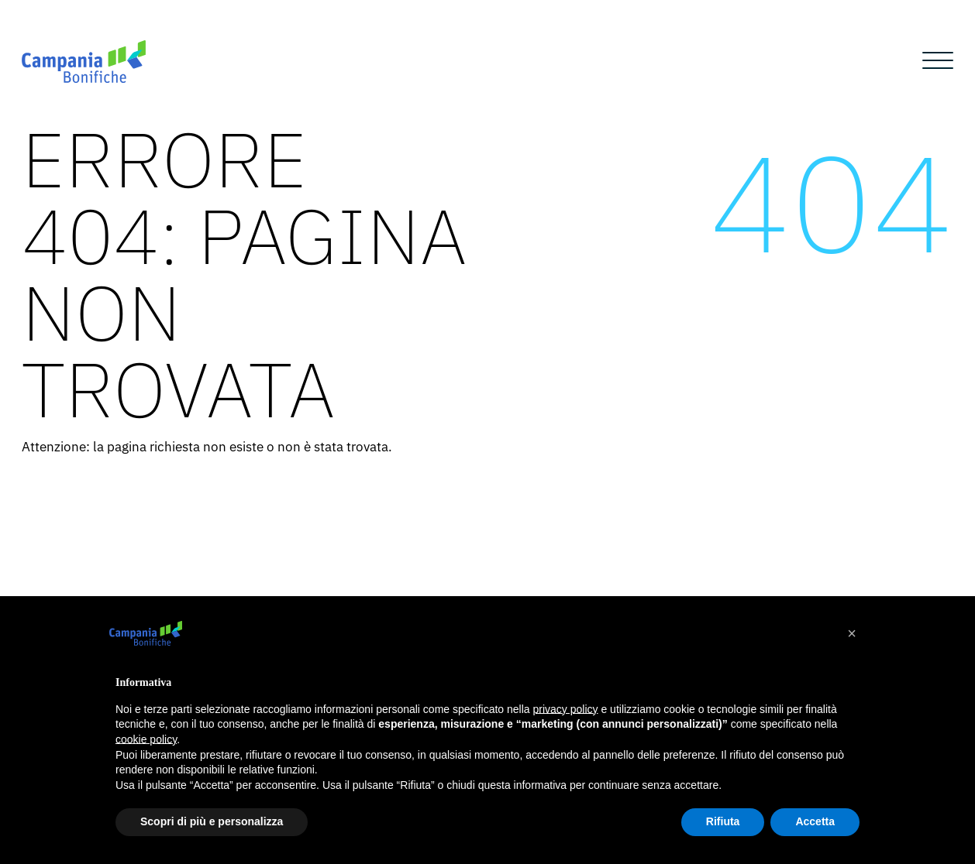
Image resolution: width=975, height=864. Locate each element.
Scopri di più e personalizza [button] (211, 821)
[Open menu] (937, 61)
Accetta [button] (815, 821)
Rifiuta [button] (723, 821)
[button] (851, 633)
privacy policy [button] (565, 709)
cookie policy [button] (146, 739)
